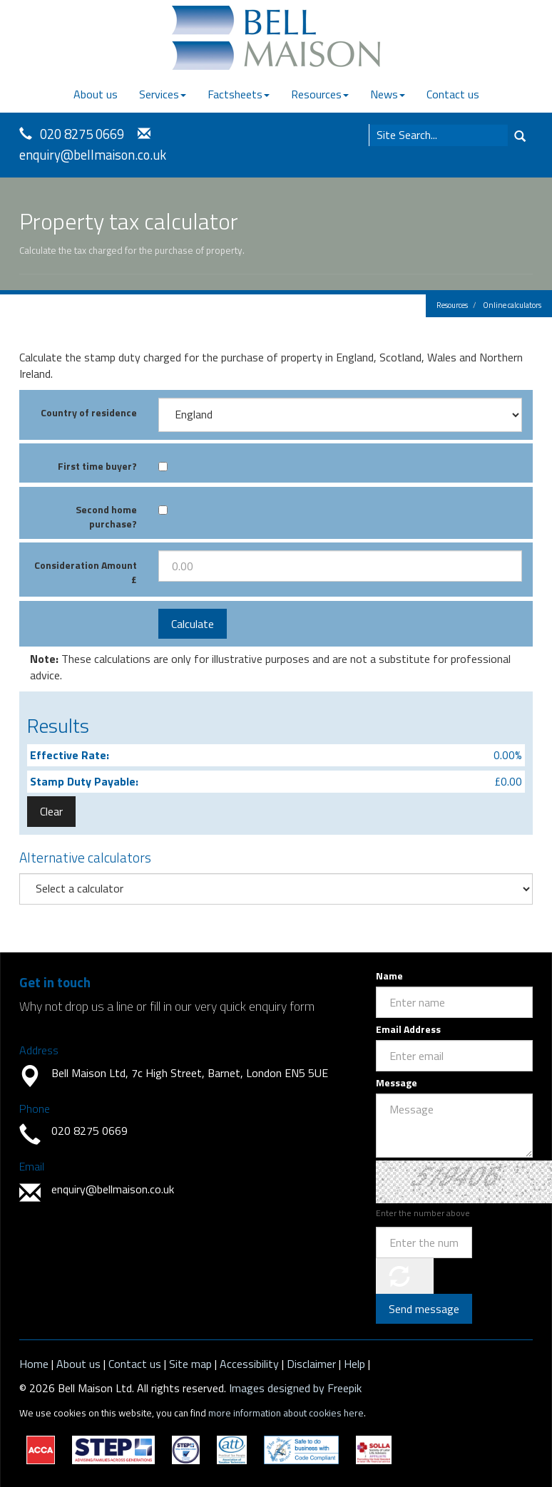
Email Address (408, 1029)
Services (162, 94)
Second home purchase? (106, 516)
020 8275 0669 (82, 134)
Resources (320, 94)
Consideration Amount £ (85, 572)
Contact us (452, 94)
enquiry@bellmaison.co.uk (92, 155)
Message (396, 1083)
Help (354, 1363)
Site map (190, 1363)
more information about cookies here (286, 1413)
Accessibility (249, 1363)
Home (33, 1363)
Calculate (192, 623)
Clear (51, 811)
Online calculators (512, 305)
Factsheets (239, 94)
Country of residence (89, 412)
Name (389, 976)
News (387, 94)
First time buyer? (97, 465)
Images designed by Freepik (295, 1387)
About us (95, 94)
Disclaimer (311, 1363)
